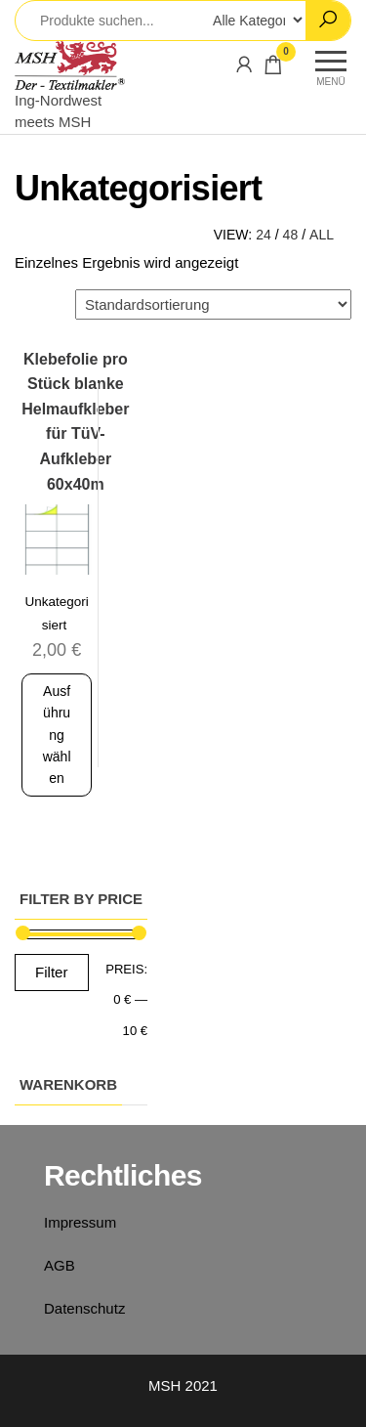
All (321, 234)
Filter (51, 972)
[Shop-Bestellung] (213, 304)
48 (291, 234)
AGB (59, 1265)
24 (263, 234)
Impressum (80, 1222)
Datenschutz (84, 1308)
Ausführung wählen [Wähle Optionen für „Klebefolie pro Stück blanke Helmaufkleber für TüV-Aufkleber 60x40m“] (57, 735)
